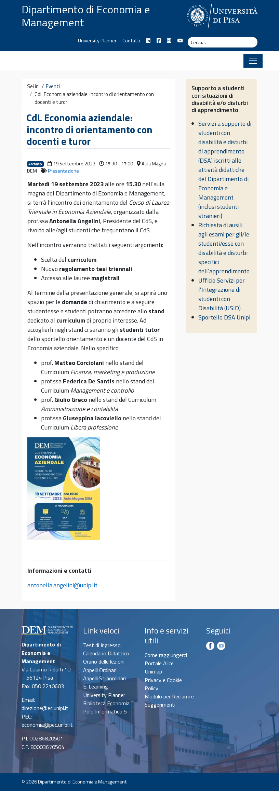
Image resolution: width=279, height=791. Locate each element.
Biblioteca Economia (106, 703)
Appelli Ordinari (100, 670)
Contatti (131, 40)
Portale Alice (159, 663)
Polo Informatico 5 (105, 711)
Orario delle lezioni (103, 661)
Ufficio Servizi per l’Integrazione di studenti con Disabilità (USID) (221, 294)
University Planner (97, 40)
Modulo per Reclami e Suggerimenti (169, 700)
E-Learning (95, 686)
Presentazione (63, 171)
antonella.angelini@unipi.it (62, 585)
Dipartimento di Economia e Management (86, 15)
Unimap (153, 671)
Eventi (53, 86)
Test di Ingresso (102, 645)
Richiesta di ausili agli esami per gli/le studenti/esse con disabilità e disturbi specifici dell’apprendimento (224, 248)
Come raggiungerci (166, 655)
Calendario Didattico (106, 653)
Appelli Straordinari (104, 678)
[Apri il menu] (253, 61)
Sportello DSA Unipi (224, 317)
